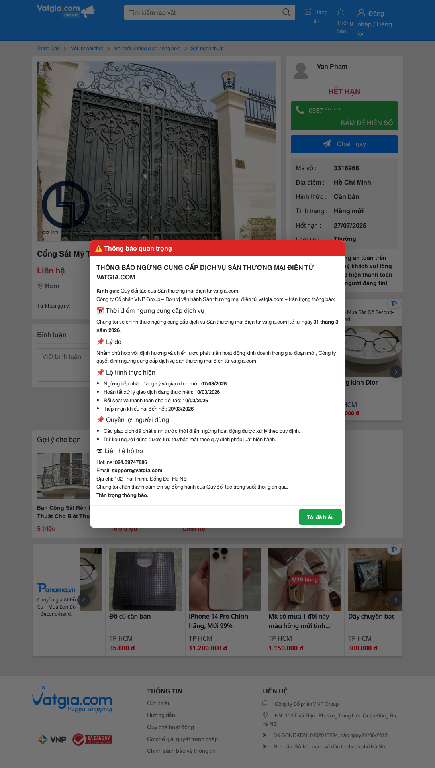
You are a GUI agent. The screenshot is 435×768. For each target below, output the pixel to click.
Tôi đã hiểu (320, 516)
